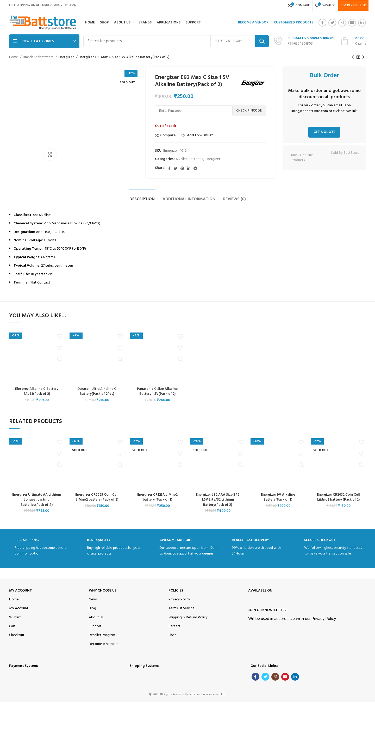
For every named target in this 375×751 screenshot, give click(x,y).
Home (14, 57)
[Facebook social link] (322, 23)
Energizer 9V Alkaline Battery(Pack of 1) (278, 497)
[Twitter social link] (332, 23)
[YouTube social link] (352, 23)
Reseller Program (102, 635)
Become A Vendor (103, 644)
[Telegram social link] (195, 168)
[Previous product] (352, 57)
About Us (96, 617)
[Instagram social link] (342, 23)
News (93, 599)
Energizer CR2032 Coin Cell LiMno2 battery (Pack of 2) (338, 497)
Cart (12, 626)
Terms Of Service (181, 608)
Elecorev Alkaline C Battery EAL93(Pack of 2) (36, 391)
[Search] (176, 41)
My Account (20, 591)
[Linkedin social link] (362, 23)
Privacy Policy (179, 599)
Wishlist (15, 617)
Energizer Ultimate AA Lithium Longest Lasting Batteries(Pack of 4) (36, 500)
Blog (92, 608)
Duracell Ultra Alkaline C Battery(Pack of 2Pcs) (97, 391)
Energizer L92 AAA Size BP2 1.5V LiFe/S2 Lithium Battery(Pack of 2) (217, 500)
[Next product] (363, 57)
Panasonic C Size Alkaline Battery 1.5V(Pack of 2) (157, 391)
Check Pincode (249, 110)
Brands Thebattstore (38, 57)
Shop (172, 635)
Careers (174, 626)
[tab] (142, 197)
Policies (175, 591)
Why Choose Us (102, 591)
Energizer (65, 57)
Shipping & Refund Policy (188, 617)
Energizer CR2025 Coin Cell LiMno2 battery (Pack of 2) (97, 497)
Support (95, 626)
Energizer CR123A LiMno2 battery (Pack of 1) (157, 497)
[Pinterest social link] (182, 168)
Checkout (16, 635)
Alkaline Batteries (189, 159)
